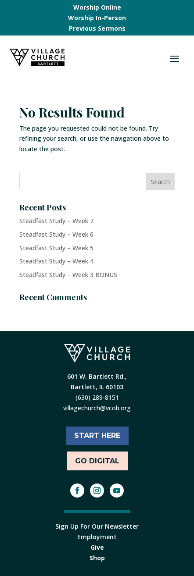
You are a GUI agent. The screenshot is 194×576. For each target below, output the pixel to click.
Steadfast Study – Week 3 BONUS (68, 274)
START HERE (97, 435)
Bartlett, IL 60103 (97, 387)
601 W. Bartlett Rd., (97, 376)
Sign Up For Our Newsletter (97, 526)
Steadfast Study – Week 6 (56, 234)
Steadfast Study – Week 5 (56, 248)
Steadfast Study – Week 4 (56, 261)
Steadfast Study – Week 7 (56, 221)
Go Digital (97, 461)
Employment (97, 537)
